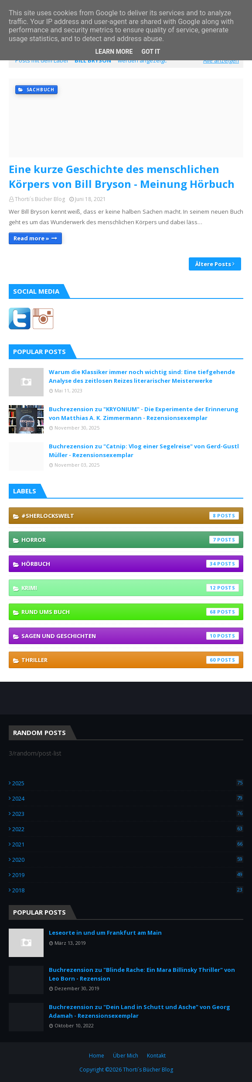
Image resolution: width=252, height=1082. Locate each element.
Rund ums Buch (130, 612)
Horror (130, 540)
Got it (150, 51)
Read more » (31, 238)
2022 (127, 829)
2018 (127, 890)
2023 (127, 814)
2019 (127, 875)
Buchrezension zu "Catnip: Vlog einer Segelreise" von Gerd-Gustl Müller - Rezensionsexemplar (144, 450)
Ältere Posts (213, 264)
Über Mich (125, 1055)
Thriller (130, 660)
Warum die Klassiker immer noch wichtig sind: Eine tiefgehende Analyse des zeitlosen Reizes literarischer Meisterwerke (142, 376)
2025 (127, 783)
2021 (127, 844)
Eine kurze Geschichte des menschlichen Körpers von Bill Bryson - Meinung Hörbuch (122, 176)
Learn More (114, 51)
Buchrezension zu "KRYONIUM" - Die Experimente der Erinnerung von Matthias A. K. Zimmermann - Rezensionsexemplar (143, 413)
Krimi (130, 588)
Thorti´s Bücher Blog (40, 199)
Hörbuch (130, 564)
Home (96, 1055)
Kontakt (156, 1055)
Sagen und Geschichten (130, 636)
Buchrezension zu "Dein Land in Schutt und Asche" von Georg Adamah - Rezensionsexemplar (139, 1011)
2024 (127, 798)
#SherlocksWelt (130, 516)
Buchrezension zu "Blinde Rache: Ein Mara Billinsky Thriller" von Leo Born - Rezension (142, 974)
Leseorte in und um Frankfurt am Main (105, 932)
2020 (127, 860)
